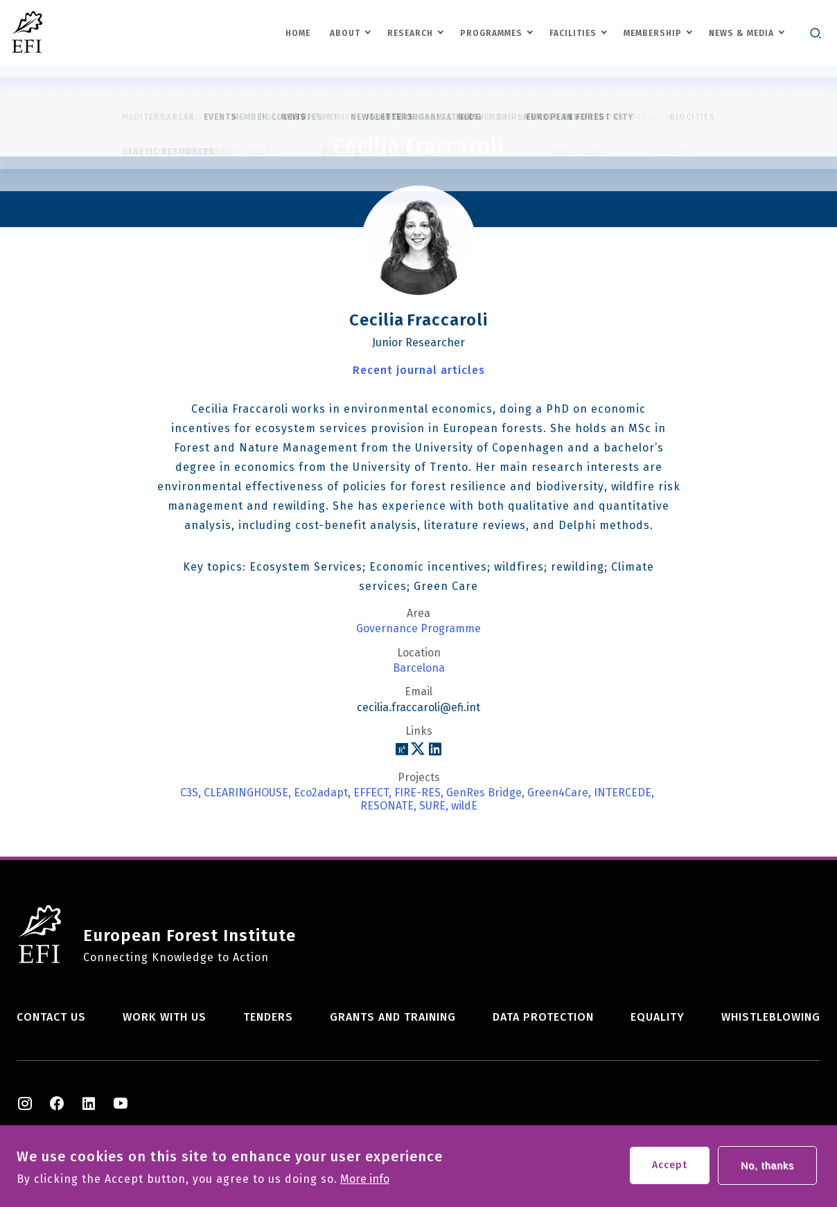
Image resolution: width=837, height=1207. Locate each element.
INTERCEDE (622, 793)
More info (364, 1184)
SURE (432, 806)
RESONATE (387, 806)
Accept (669, 1170)
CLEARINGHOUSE (246, 793)
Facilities (573, 33)
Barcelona (419, 668)
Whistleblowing (770, 1016)
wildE (464, 806)
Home (297, 33)
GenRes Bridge (484, 793)
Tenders (268, 1016)
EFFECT (371, 793)
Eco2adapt (321, 793)
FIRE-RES (417, 793)
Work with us (164, 1016)
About (345, 33)
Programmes (491, 33)
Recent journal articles (419, 370)
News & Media (741, 33)
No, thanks (767, 1170)
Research (410, 33)
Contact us (51, 1016)
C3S (189, 793)
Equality (658, 1016)
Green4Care (557, 793)
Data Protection (543, 1016)
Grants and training (393, 1016)
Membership (653, 33)
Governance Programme (418, 629)
